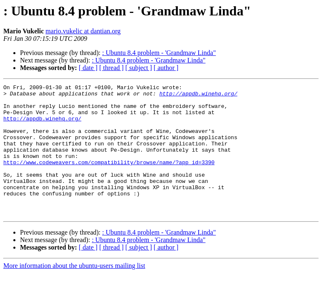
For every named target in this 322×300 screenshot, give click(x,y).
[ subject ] (138, 67)
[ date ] (88, 67)
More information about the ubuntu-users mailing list (74, 291)
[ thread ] (111, 67)
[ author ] (166, 67)
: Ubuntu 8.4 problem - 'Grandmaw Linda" (159, 52)
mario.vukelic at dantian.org (82, 31)
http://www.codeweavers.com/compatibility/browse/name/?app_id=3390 (109, 178)
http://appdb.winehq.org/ (198, 96)
